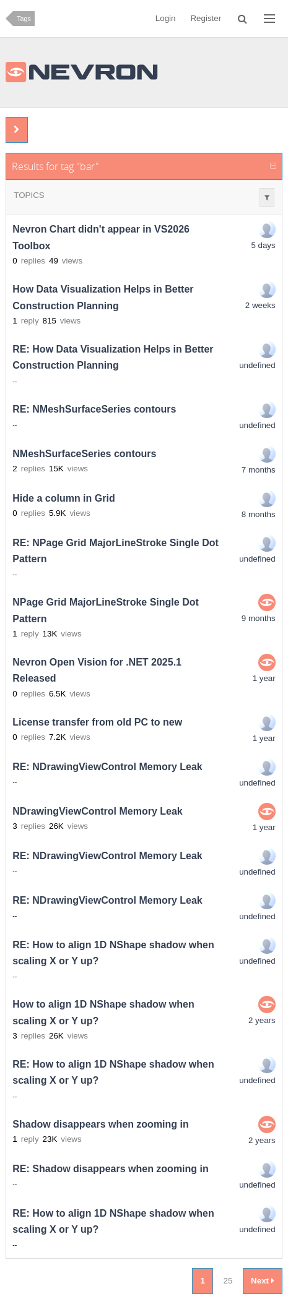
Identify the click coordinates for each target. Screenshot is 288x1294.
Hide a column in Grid (63, 498)
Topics (29, 195)
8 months (259, 514)
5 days (263, 245)
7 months (259, 469)
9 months (259, 618)
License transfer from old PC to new (97, 722)
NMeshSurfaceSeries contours (84, 453)
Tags (24, 18)
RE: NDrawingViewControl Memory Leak (107, 766)
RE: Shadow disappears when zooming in (110, 1168)
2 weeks (260, 305)
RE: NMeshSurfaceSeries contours (94, 409)
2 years (262, 1020)
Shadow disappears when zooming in (100, 1124)
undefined (257, 365)
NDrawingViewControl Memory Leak (97, 811)
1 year (264, 678)
